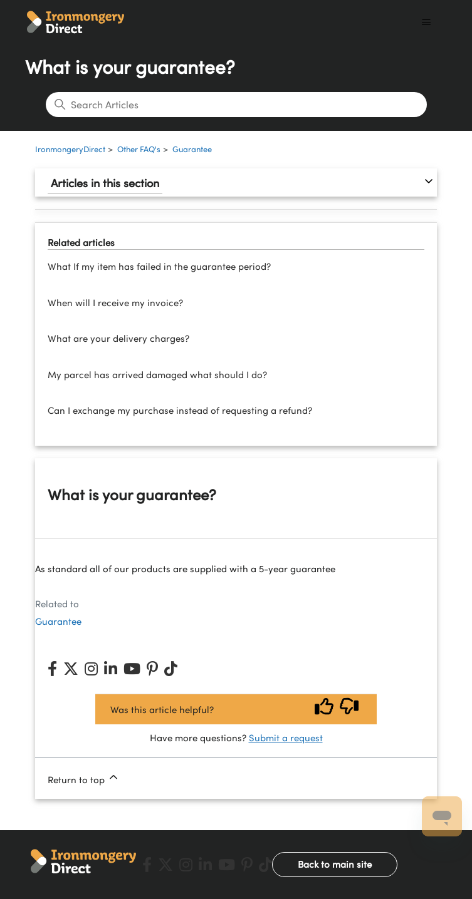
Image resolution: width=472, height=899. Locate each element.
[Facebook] (52, 668)
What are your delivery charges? (118, 338)
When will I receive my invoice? (115, 302)
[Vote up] (324, 709)
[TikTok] (170, 668)
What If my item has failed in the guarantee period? (159, 266)
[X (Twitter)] (70, 668)
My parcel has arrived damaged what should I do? (157, 374)
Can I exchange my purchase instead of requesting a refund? (180, 410)
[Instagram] (91, 668)
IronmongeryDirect (70, 149)
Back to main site (335, 864)
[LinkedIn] (110, 668)
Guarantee (192, 149)
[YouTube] (131, 668)
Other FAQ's (138, 149)
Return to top (84, 778)
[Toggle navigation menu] (426, 23)
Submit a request (286, 737)
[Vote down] (349, 709)
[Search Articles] (236, 104)
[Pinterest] (152, 668)
